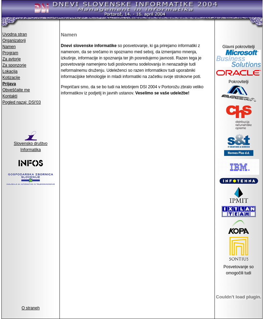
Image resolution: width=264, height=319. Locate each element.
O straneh (31, 308)
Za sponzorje (14, 65)
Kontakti (9, 96)
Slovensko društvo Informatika (30, 144)
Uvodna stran (14, 34)
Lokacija (10, 71)
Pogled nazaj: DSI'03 (21, 102)
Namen (9, 46)
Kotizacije (11, 77)
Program (10, 52)
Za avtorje (11, 59)
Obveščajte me (16, 90)
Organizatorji (14, 40)
